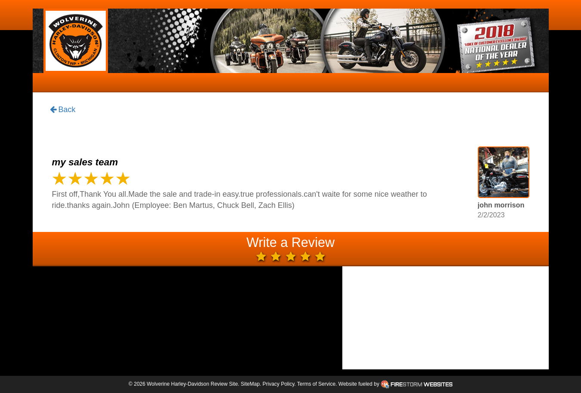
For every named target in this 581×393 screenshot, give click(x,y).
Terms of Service (316, 384)
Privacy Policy (278, 384)
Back (63, 110)
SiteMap (250, 384)
